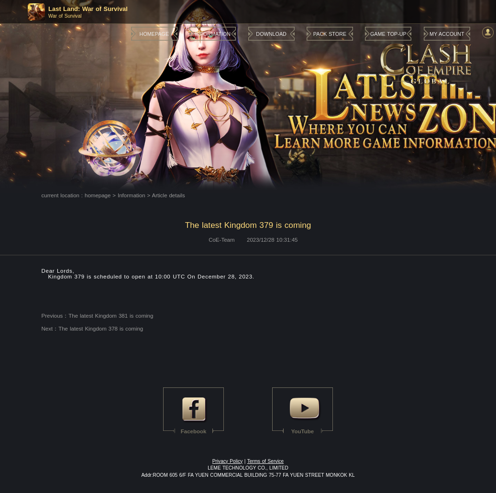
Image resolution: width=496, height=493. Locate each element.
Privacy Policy (227, 461)
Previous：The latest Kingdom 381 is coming (98, 316)
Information (131, 195)
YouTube (302, 431)
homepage (97, 195)
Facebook (194, 431)
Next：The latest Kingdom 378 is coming (92, 329)
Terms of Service (265, 461)
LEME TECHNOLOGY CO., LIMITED (248, 468)
